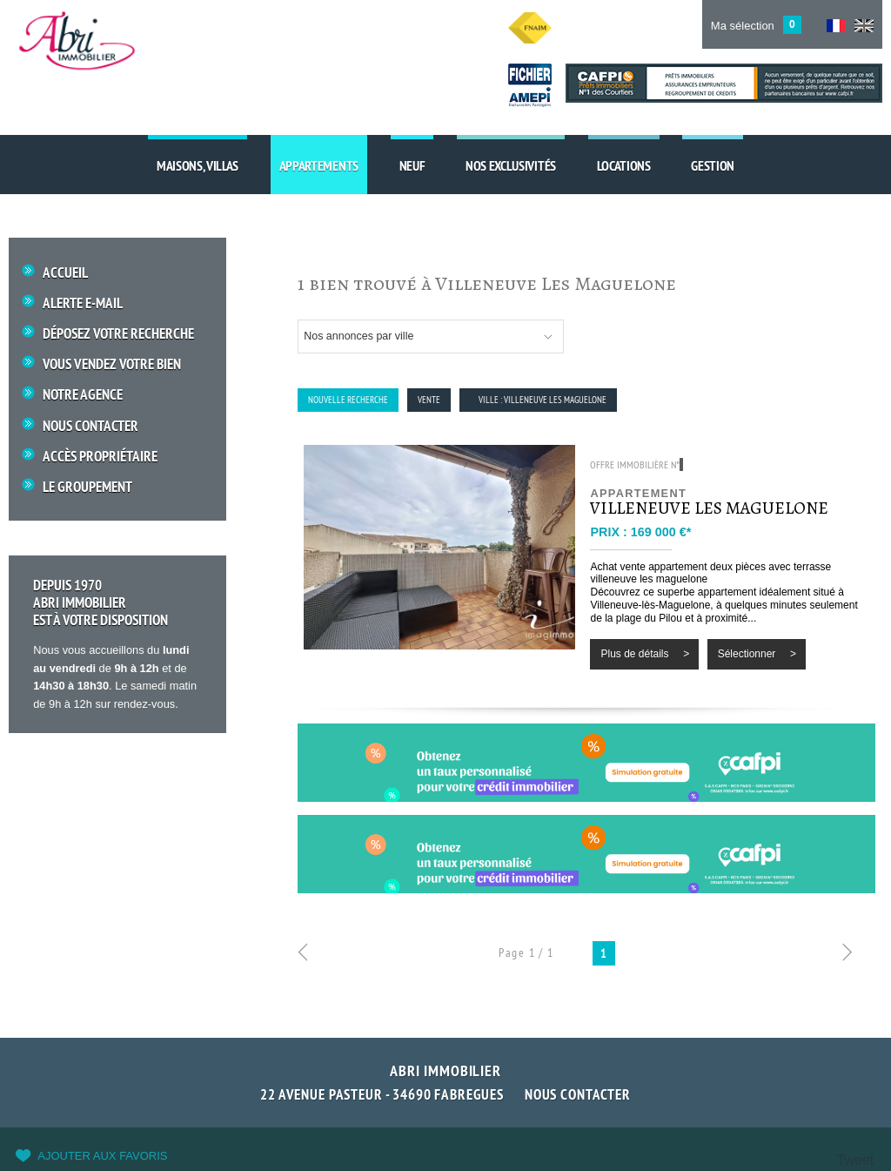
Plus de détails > (644, 654)
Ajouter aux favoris (102, 1155)
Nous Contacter (90, 426)
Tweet (855, 1160)
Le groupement (87, 487)
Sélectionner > (757, 654)
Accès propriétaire (100, 456)
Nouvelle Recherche (348, 400)
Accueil (65, 273)
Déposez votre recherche (118, 333)
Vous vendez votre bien (112, 364)
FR (836, 25)
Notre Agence (83, 394)
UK (864, 25)
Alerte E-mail (83, 303)
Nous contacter (578, 1094)
